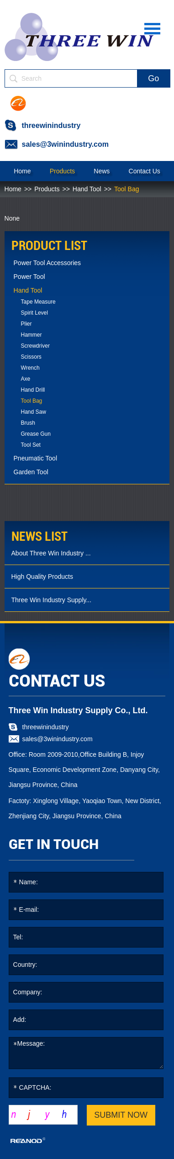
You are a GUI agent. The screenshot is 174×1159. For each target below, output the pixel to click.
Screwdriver (35, 346)
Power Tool (29, 276)
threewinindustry (51, 125)
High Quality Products (42, 576)
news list (39, 536)
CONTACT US (57, 681)
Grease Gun (36, 434)
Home (22, 171)
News (102, 171)
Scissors (31, 357)
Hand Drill (33, 390)
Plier (26, 324)
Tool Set (31, 445)
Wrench (30, 368)
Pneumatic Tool (35, 458)
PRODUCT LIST (49, 245)
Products (62, 171)
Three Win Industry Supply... (51, 600)
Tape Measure (38, 302)
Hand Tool (87, 189)
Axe (26, 379)
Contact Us (144, 171)
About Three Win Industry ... (51, 553)
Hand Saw (33, 412)
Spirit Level (34, 313)
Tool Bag (126, 189)
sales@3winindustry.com (65, 144)
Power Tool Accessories (47, 262)
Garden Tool (31, 472)
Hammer (31, 335)
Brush (28, 423)
